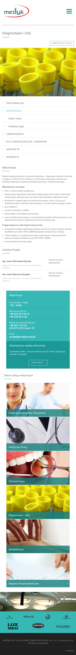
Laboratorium (14, 133)
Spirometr (12, 156)
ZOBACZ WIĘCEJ (37, 362)
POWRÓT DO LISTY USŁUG (62, 43)
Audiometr (12, 149)
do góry (70, 650)
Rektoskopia (13, 110)
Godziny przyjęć (16, 126)
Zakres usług (14, 118)
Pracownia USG (15, 103)
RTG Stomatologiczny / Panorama (26, 141)
